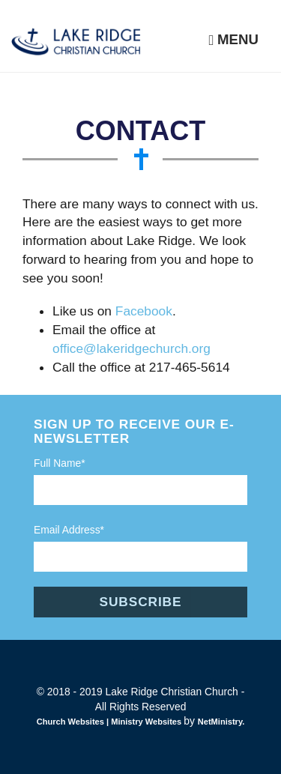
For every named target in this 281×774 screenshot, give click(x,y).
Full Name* (59, 463)
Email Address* (69, 530)
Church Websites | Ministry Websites (110, 721)
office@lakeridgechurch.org (131, 348)
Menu (234, 39)
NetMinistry (220, 721)
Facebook (143, 310)
